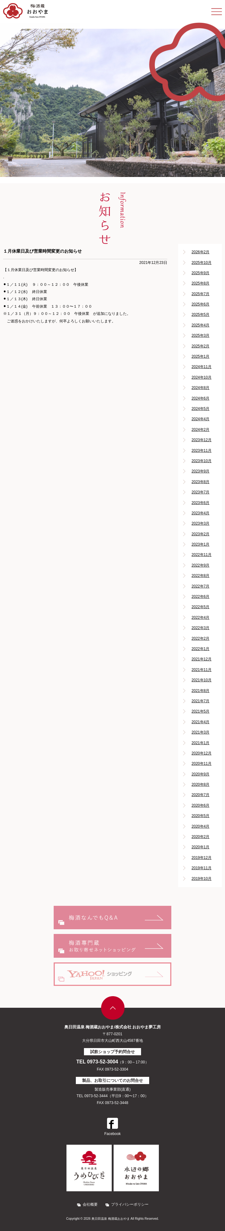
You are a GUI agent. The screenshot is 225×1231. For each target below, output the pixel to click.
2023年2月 (200, 534)
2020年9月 (200, 774)
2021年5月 (200, 711)
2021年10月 (202, 680)
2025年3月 (200, 335)
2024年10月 (202, 377)
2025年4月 (200, 325)
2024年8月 (200, 388)
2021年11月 (202, 670)
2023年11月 (202, 450)
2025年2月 (200, 346)
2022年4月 (200, 617)
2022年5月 (200, 607)
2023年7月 (200, 492)
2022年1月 (200, 649)
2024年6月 (200, 398)
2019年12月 (202, 857)
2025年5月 (200, 314)
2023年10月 (202, 461)
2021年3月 (200, 732)
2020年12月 (202, 753)
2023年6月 (200, 503)
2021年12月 (202, 659)
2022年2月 (200, 638)
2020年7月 (200, 795)
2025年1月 (200, 356)
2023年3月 (200, 523)
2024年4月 (200, 419)
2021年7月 (200, 701)
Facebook (112, 1127)
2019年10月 (202, 878)
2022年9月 (200, 565)
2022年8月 (200, 575)
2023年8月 (200, 482)
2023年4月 (200, 513)
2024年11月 (202, 367)
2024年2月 (200, 429)
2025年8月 (200, 283)
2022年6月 (200, 596)
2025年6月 (200, 304)
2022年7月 (200, 586)
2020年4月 (200, 826)
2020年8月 (200, 784)
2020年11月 (202, 763)
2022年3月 (200, 628)
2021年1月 (200, 743)
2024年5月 (200, 408)
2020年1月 (200, 847)
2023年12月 (202, 440)
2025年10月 (202, 262)
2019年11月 (202, 868)
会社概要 (90, 1204)
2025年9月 (200, 273)
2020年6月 (200, 805)
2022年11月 (202, 554)
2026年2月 (200, 252)
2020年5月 (200, 816)
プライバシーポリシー (130, 1204)
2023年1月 (200, 544)
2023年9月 (200, 471)
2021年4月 (200, 722)
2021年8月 (200, 691)
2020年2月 (200, 837)
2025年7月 (200, 294)
